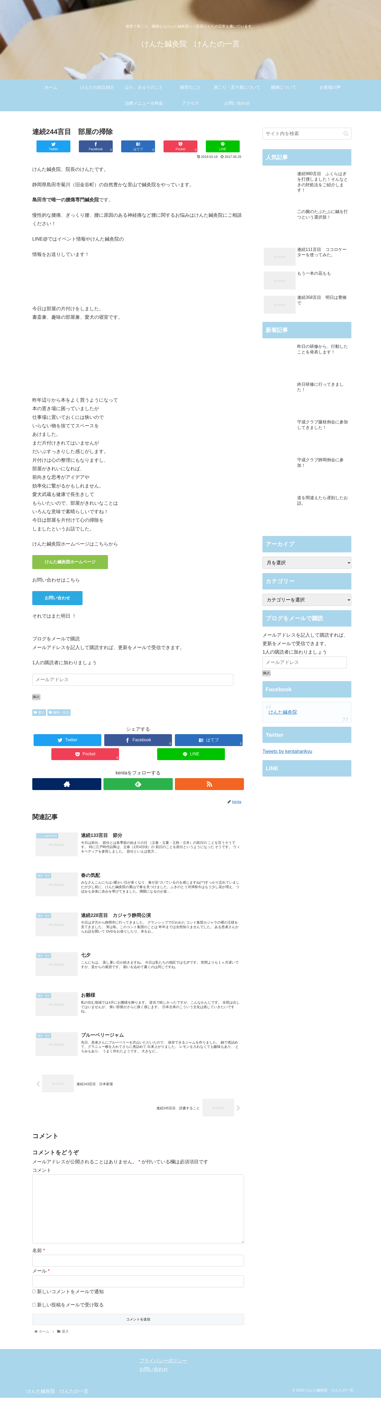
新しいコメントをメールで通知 (70, 1303)
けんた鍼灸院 (283, 712)
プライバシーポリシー (163, 1373)
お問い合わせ (57, 598)
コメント (41, 1182)
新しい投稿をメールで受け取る (70, 1317)
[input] (306, 134)
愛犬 (39, 712)
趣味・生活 (59, 712)
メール (41, 1283)
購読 (36, 697)
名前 (38, 1262)
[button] (346, 134)
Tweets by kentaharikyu (287, 751)
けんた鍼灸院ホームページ (70, 562)
